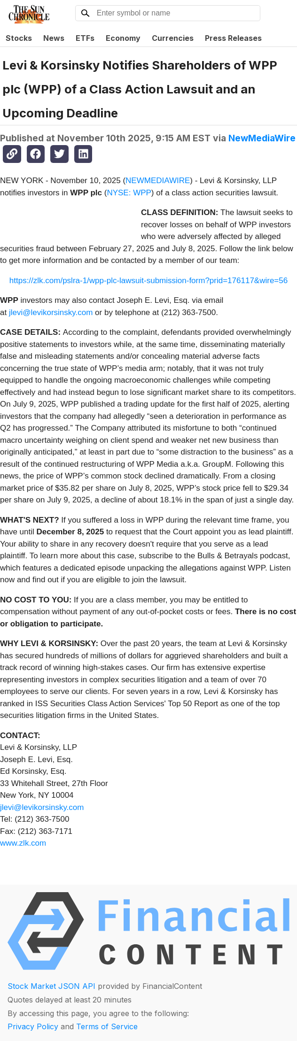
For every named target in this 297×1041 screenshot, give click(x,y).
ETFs (85, 38)
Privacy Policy (33, 1026)
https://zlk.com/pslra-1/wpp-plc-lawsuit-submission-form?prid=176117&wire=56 (148, 280)
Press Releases (233, 38)
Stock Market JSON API (51, 986)
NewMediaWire (262, 138)
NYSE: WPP (129, 192)
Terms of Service (107, 1026)
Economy (123, 38)
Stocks (19, 38)
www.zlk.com (23, 843)
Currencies (173, 38)
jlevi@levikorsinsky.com (51, 312)
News (53, 38)
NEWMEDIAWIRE (157, 180)
